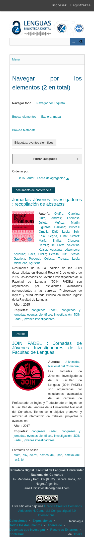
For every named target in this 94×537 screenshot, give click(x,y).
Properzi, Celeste (41, 258)
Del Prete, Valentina (65, 245)
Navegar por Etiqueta (50, 103)
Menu (16, 59)
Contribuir (17, 534)
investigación (62, 314)
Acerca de (55, 525)
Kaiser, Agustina (50, 249)
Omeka (77, 534)
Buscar (81, 41)
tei (22, 459)
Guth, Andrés (50, 218)
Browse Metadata (24, 130)
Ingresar (59, 5)
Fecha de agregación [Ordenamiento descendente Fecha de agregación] (51, 178)
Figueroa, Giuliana (52, 227)
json (59, 455)
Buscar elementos (24, 116)
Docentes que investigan (27, 530)
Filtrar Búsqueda (45, 159)
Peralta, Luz (57, 254)
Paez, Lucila (37, 254)
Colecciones (18, 521)
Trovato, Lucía (68, 258)
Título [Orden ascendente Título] (21, 178)
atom (17, 455)
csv (25, 455)
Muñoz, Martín (67, 222)
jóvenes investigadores (39, 319)
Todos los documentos (26, 525)
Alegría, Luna (57, 236)
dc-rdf (33, 455)
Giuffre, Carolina (66, 213)
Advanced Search (73, 41)
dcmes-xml (47, 455)
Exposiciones (42, 521)
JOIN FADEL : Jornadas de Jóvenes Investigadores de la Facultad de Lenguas (47, 348)
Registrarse (80, 5)
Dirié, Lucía (60, 231)
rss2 (17, 459)
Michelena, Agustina (27, 263)
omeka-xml (72, 455)
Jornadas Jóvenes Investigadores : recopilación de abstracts (47, 202)
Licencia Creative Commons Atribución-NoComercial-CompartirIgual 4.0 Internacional (50, 511)
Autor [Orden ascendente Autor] (31, 178)
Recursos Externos (64, 530)
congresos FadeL (44, 310)
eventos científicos (39, 314)
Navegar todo (22, 103)
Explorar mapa (51, 116)
